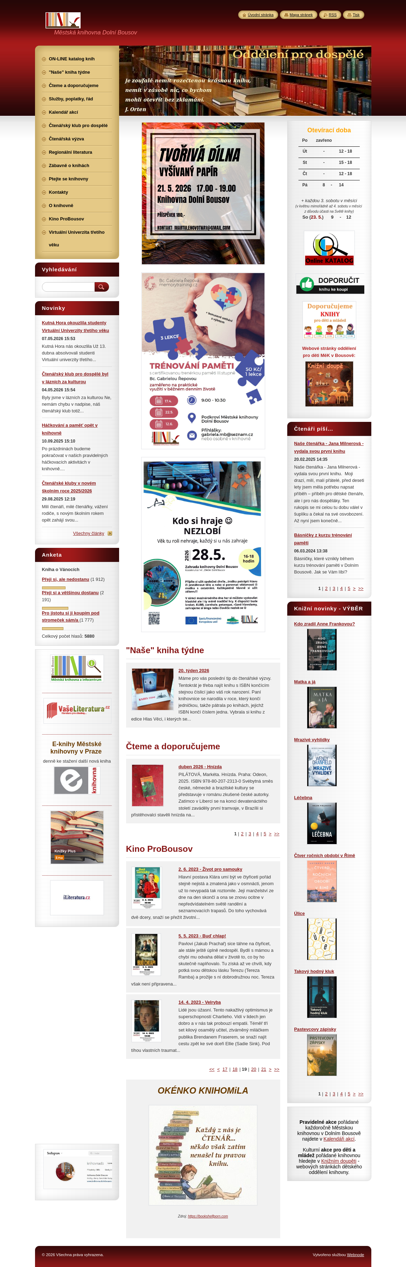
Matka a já (305, 681)
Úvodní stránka (261, 15)
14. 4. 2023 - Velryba (200, 1002)
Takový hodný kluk (314, 971)
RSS (333, 15)
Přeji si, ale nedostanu (65, 579)
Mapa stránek (301, 15)
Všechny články (88, 533)
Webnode (355, 1255)
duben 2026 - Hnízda (200, 766)
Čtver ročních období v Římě (324, 855)
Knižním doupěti (338, 1161)
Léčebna (303, 797)
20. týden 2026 (194, 670)
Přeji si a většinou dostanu (70, 592)
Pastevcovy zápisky (315, 1029)
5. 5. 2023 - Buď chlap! (202, 935)
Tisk (356, 15)
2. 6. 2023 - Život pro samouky (210, 869)
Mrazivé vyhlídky (312, 739)
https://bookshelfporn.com (208, 1216)
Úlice (299, 913)
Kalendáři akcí (339, 1139)
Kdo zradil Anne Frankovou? (324, 623)
